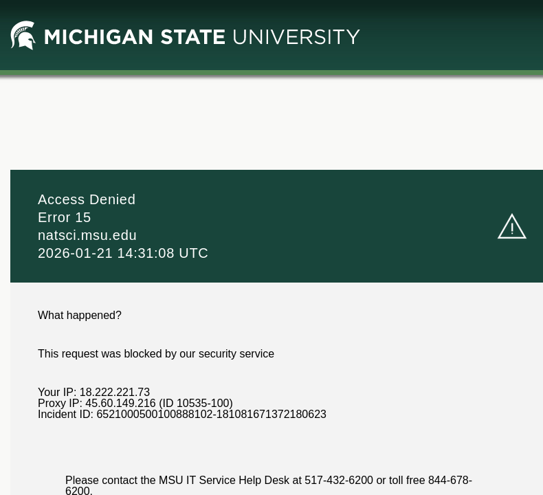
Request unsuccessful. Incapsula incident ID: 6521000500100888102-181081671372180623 (271, 247)
